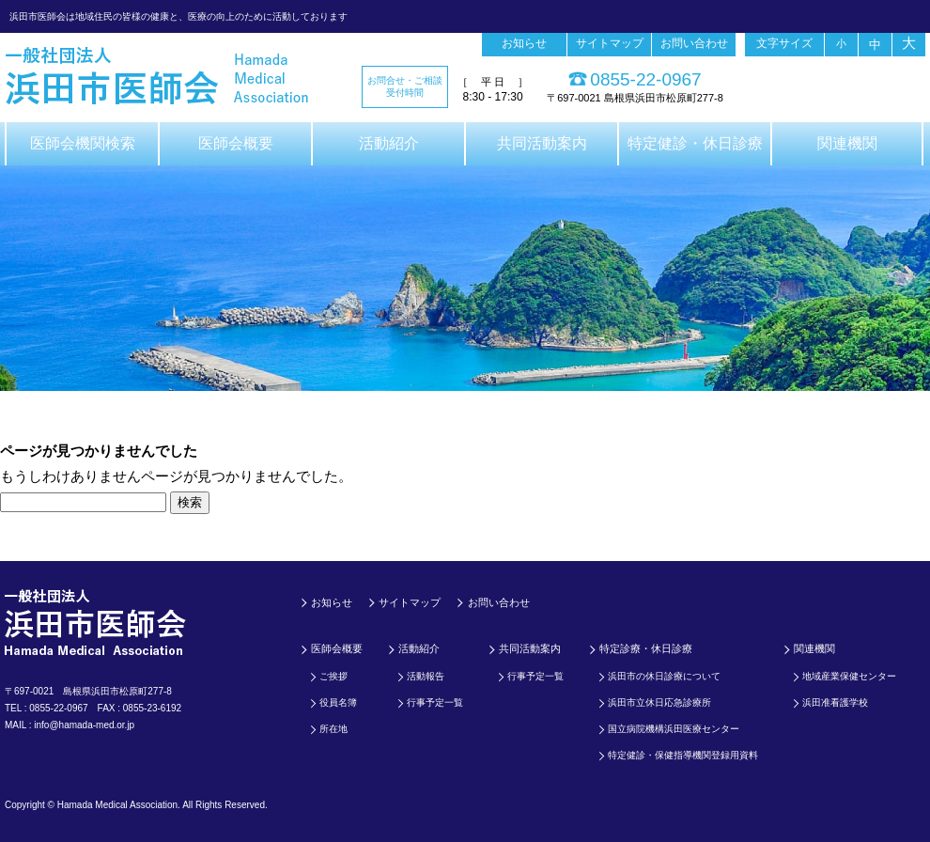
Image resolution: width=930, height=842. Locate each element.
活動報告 (425, 676)
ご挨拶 (333, 676)
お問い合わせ (694, 43)
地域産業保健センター (849, 676)
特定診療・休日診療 (645, 648)
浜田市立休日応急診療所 (659, 702)
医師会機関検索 (82, 143)
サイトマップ (609, 43)
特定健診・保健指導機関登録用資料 (683, 755)
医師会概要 (235, 143)
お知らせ (524, 43)
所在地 (333, 729)
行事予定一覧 (435, 702)
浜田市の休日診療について (664, 676)
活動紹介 (389, 143)
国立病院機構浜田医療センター (673, 729)
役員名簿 (338, 702)
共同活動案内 (542, 143)
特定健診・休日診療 (695, 143)
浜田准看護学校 (835, 702)
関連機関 (847, 143)
